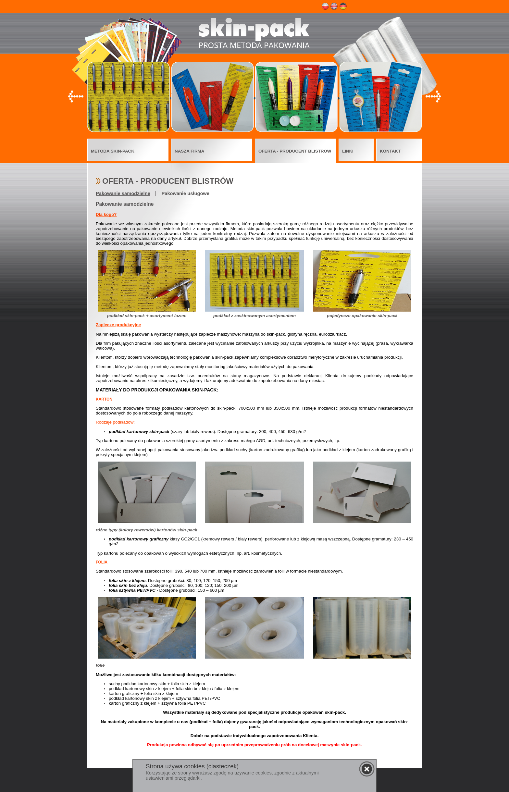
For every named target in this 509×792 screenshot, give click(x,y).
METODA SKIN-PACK (112, 151)
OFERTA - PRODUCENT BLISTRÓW (294, 151)
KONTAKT (390, 151)
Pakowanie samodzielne (123, 193)
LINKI (348, 151)
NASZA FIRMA (189, 151)
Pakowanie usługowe (185, 193)
